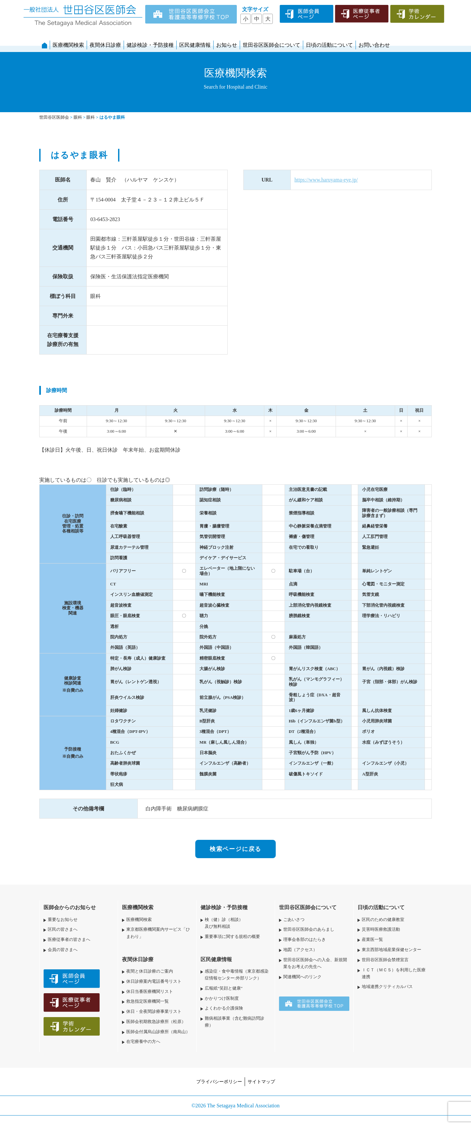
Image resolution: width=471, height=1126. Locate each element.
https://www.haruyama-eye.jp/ (326, 179)
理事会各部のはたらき (304, 939)
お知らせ (226, 45)
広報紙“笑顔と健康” (223, 988)
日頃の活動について (329, 45)
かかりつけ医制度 (222, 998)
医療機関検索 (68, 45)
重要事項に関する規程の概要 (232, 936)
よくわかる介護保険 (224, 1008)
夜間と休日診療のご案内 (149, 971)
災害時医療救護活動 (381, 929)
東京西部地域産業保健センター (391, 949)
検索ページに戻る (235, 849)
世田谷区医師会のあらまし (308, 929)
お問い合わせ (374, 45)
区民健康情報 (195, 45)
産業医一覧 (372, 939)
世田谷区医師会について (271, 45)
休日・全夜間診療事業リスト (154, 1011)
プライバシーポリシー (219, 1081)
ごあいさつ (294, 919)
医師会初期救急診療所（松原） (156, 1021)
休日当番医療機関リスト (149, 991)
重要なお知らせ (63, 919)
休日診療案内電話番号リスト (154, 981)
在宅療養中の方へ (143, 1041)
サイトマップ (261, 1081)
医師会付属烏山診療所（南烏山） (158, 1032)
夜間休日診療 (105, 45)
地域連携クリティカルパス (387, 986)
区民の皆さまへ (63, 929)
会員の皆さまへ (63, 949)
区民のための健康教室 (383, 919)
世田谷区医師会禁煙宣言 (385, 960)
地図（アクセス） (300, 949)
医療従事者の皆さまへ (69, 939)
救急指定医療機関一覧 (147, 1001)
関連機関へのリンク (302, 977)
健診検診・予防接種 (150, 45)
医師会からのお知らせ (70, 907)
